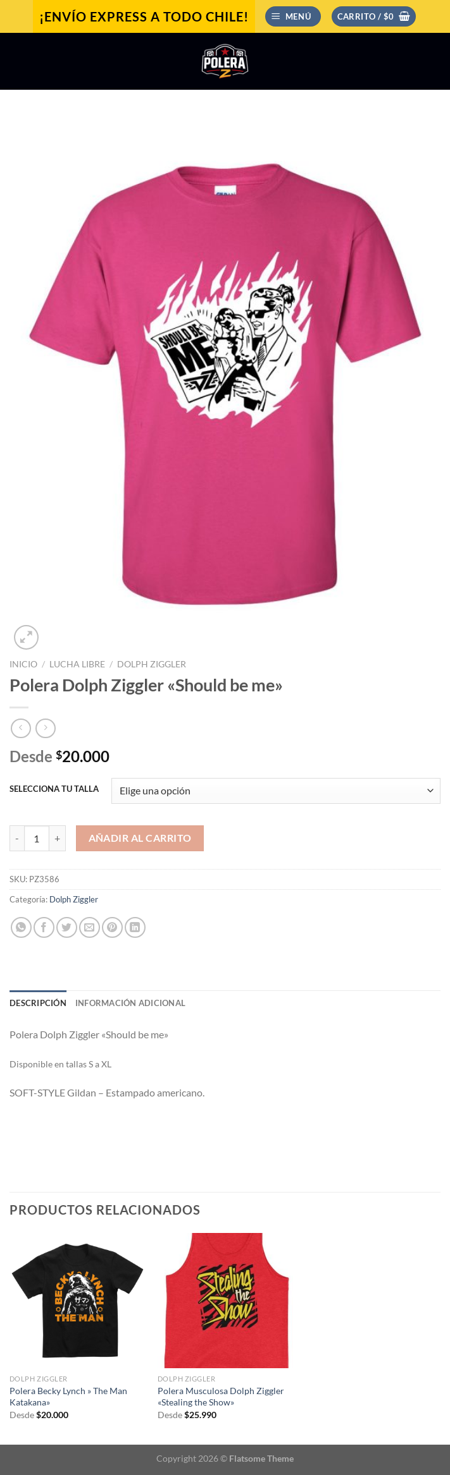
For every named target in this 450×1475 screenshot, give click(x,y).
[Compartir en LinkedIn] (135, 927)
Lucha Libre (77, 664)
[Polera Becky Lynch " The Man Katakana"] (77, 1300)
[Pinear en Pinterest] (112, 927)
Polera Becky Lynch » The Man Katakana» (68, 1396)
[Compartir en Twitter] (66, 927)
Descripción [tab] (37, 1003)
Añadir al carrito (140, 838)
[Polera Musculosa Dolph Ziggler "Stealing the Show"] (225, 1300)
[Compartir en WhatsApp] (21, 927)
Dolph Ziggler (151, 664)
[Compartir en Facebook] (44, 927)
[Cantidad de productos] (36, 838)
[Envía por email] (89, 927)
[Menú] (293, 16)
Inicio (23, 664)
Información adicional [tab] (130, 1003)
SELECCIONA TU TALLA (54, 789)
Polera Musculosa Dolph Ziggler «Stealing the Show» (221, 1396)
